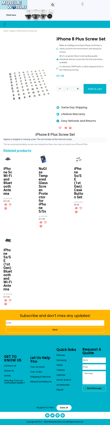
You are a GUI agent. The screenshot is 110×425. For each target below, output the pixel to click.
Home (5, 31)
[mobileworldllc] (14, 5)
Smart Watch (63, 379)
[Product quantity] (67, 89)
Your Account (37, 366)
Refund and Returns (40, 381)
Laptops (60, 375)
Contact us (10, 365)
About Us (9, 370)
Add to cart (95, 89)
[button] (53, 4)
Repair (12, 31)
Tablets (60, 370)
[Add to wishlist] (60, 127)
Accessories (63, 384)
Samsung (61, 360)
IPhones (60, 355)
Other (59, 365)
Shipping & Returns (40, 376)
